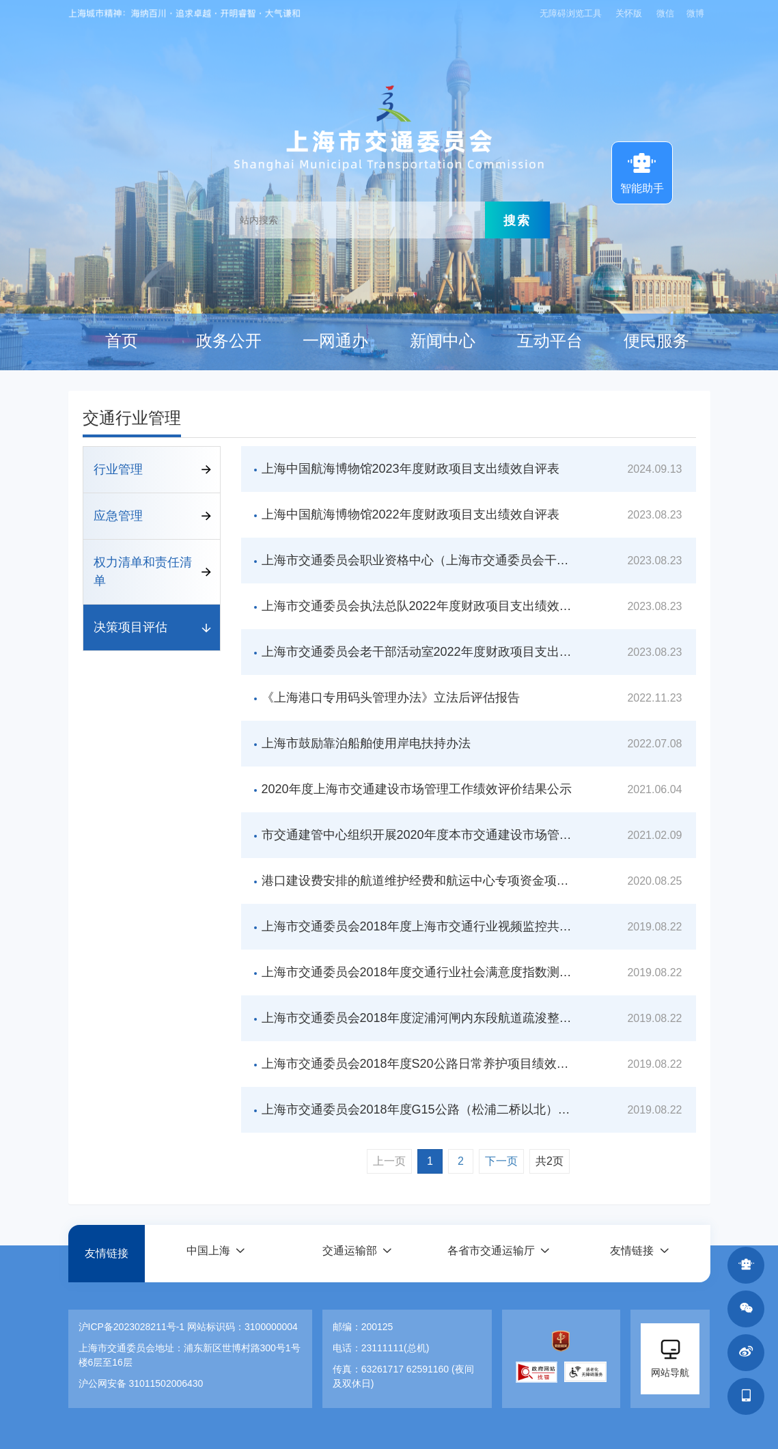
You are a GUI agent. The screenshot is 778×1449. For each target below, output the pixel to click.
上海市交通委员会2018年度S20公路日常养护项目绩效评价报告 (417, 1064)
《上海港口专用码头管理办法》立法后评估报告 (391, 697)
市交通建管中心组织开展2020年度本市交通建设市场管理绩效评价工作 (417, 835)
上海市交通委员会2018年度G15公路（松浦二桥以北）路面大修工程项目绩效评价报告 (417, 1109)
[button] (215, 1253)
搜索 (517, 220)
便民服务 (656, 341)
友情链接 (106, 1253)
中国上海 (208, 1253)
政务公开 (229, 341)
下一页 (501, 1161)
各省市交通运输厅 (490, 1253)
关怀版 (628, 13)
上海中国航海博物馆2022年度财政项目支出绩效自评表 (410, 514)
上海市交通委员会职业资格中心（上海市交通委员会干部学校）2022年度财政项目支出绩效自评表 (417, 560)
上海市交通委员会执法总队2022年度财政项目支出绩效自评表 (417, 606)
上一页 (389, 1161)
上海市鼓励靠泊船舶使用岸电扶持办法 (366, 743)
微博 (695, 13)
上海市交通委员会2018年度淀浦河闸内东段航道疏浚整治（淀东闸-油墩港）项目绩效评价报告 (417, 1018)
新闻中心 (442, 341)
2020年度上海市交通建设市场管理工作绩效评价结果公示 (417, 789)
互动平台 (550, 341)
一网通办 (335, 341)
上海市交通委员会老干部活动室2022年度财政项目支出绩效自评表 (417, 652)
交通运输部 (349, 1253)
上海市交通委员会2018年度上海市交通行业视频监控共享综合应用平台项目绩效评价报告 (417, 926)
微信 (665, 13)
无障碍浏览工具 (569, 13)
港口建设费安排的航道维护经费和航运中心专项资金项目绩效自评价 (417, 880)
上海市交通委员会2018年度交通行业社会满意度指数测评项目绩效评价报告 (417, 972)
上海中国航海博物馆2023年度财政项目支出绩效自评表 (410, 468)
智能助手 (642, 171)
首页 (121, 341)
